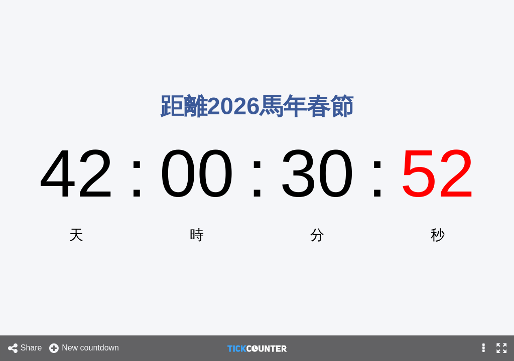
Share (24, 348)
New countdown (83, 348)
